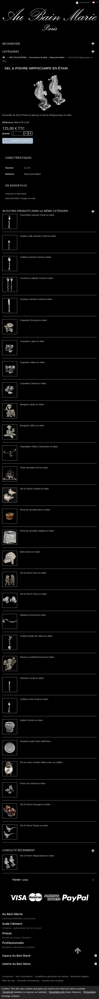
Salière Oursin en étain (31, 720)
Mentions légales (80, 976)
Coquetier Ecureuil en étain (33, 320)
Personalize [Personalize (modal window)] (89, 992)
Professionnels (13, 943)
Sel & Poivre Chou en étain (33, 594)
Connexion (82, 2)
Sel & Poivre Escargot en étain (35, 804)
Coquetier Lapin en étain (32, 341)
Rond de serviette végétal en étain (37, 530)
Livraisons (7, 976)
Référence (7, 122)
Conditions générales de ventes (51, 976)
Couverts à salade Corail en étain (36, 278)
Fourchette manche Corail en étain (37, 215)
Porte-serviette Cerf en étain (34, 467)
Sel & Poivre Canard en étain (34, 488)
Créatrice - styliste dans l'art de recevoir (21, 928)
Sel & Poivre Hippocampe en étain (37, 855)
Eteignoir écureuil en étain (33, 615)
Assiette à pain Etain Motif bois (35, 741)
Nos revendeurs (24, 976)
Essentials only (57, 992)
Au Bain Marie (12, 914)
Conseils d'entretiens (28, 980)
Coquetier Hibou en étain (32, 362)
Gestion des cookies (53, 980)
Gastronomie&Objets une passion (19, 918)
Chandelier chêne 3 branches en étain (39, 446)
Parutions (26, 937)
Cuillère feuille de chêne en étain (36, 636)
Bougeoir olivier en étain (32, 404)
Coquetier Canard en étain (33, 383)
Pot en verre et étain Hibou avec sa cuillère (41, 762)
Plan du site (8, 980)
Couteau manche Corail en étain (36, 299)
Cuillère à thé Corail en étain (34, 699)
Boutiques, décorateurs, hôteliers (18, 947)
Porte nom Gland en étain (32, 783)
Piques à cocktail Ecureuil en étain (37, 657)
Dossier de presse (11, 937)
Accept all (8, 992)
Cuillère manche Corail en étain (35, 257)
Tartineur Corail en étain (32, 678)
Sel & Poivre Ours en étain (33, 573)
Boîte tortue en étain (30, 551)
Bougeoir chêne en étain (32, 425)
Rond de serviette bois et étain (35, 509)
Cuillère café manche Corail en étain (38, 236)
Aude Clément (12, 924)
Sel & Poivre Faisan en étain (34, 825)
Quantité (6, 134)
